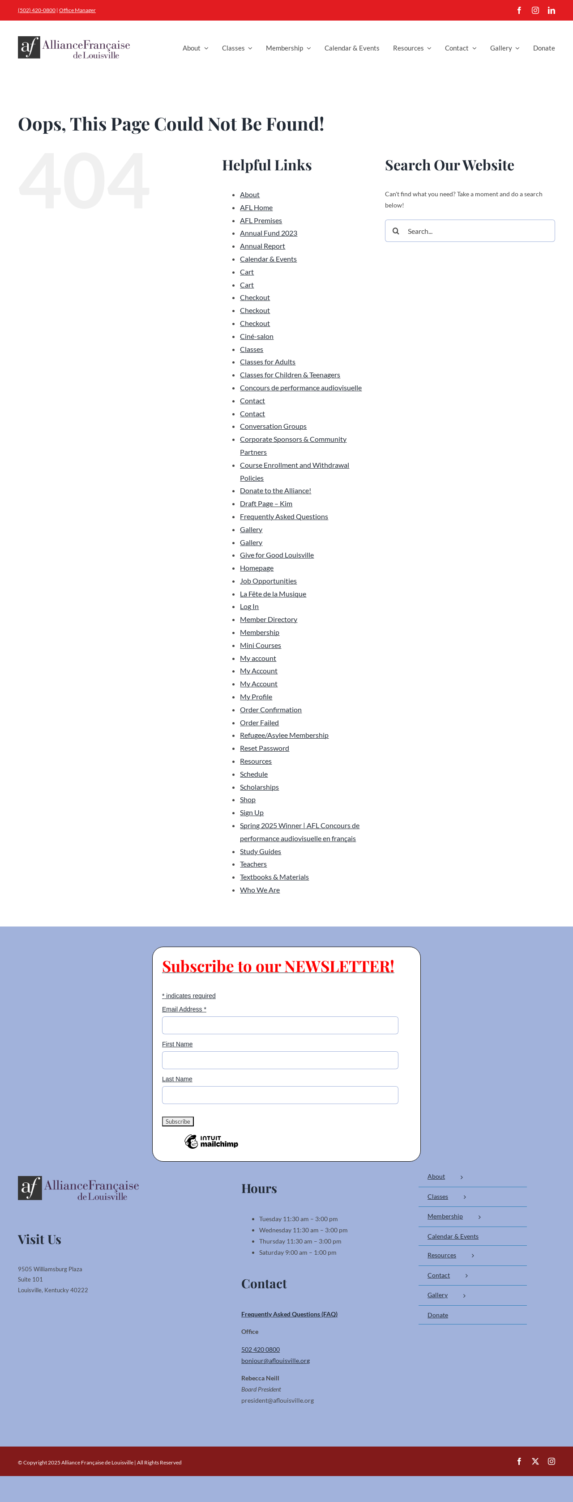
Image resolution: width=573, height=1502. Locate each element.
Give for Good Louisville (277, 554)
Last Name (177, 1079)
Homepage (257, 567)
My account (258, 658)
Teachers (253, 863)
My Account (259, 670)
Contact (252, 400)
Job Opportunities (268, 580)
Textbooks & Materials (274, 876)
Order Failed (259, 722)
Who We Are (260, 889)
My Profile (256, 696)
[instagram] (535, 10)
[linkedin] (551, 10)
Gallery (251, 529)
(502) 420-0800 (37, 10)
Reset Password (264, 748)
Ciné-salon (257, 336)
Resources (256, 761)
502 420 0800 (260, 1349)
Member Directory (268, 619)
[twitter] (535, 1461)
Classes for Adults (267, 361)
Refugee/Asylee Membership (284, 735)
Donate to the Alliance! (275, 490)
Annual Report (262, 245)
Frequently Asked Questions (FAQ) (289, 1314)
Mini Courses (260, 645)
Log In (249, 606)
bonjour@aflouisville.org (275, 1360)
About (250, 194)
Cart (247, 271)
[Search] (396, 231)
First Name (177, 1044)
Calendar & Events (268, 258)
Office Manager (77, 10)
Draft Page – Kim (266, 503)
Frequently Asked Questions (284, 516)
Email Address (184, 1009)
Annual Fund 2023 (268, 232)
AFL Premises (261, 220)
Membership (259, 632)
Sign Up (252, 812)
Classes (251, 349)
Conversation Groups (273, 426)
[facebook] (519, 10)
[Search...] (470, 231)
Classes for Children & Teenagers (290, 374)
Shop (248, 799)
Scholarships (259, 787)
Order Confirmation (271, 709)
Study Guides (260, 851)
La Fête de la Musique (273, 593)
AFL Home (256, 207)
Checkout (255, 297)
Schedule (254, 774)
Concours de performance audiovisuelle (301, 387)
